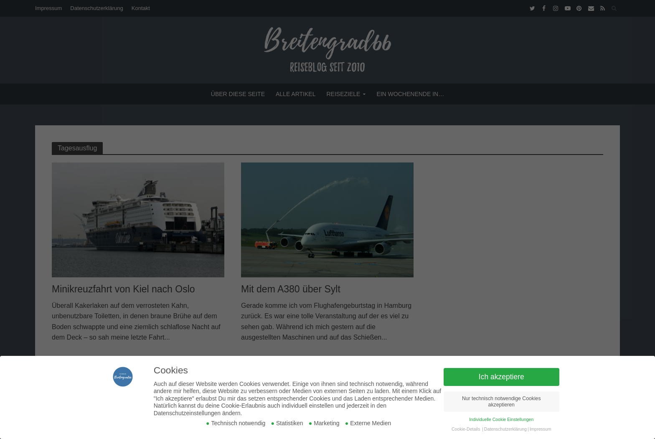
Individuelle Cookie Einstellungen (501, 419)
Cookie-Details (466, 428)
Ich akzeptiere (501, 377)
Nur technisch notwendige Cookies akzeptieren (501, 402)
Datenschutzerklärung (505, 428)
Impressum (540, 428)
